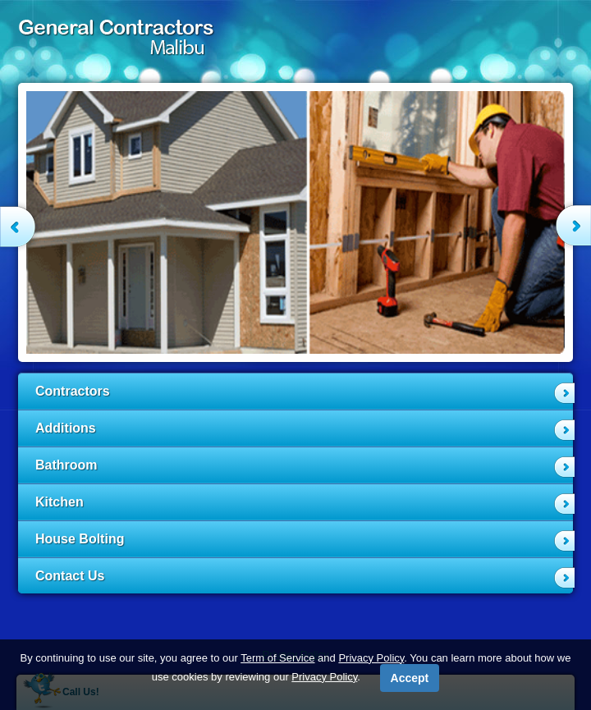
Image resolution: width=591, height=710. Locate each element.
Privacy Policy (371, 658)
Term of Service (277, 658)
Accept (410, 678)
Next (567, 225)
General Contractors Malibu (118, 41)
